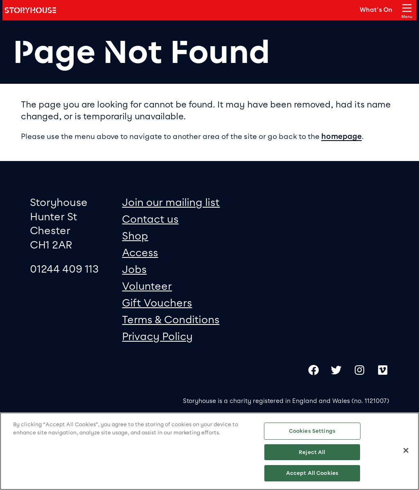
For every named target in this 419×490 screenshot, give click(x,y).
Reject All (312, 452)
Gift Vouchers (157, 302)
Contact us (150, 219)
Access (140, 252)
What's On (376, 9)
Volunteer (147, 286)
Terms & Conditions (170, 319)
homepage (341, 136)
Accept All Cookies (312, 473)
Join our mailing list (171, 202)
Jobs (134, 269)
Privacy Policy (157, 336)
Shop (135, 235)
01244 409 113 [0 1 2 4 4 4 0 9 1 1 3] (64, 268)
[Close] (406, 450)
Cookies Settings (312, 431)
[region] (209, 451)
